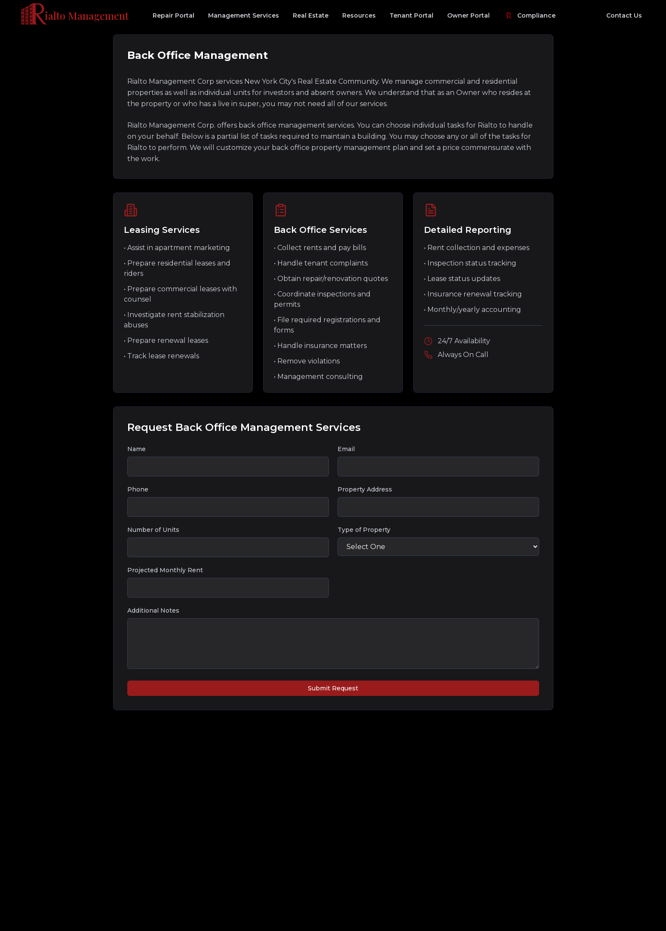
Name (136, 449)
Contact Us (624, 15)
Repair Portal (173, 15)
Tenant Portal (411, 15)
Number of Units (153, 530)
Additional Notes (153, 610)
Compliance (529, 15)
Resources (359, 15)
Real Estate (310, 15)
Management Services (243, 15)
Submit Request (333, 688)
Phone (137, 489)
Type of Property (364, 530)
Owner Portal (468, 15)
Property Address (365, 489)
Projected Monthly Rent (165, 570)
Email (346, 449)
